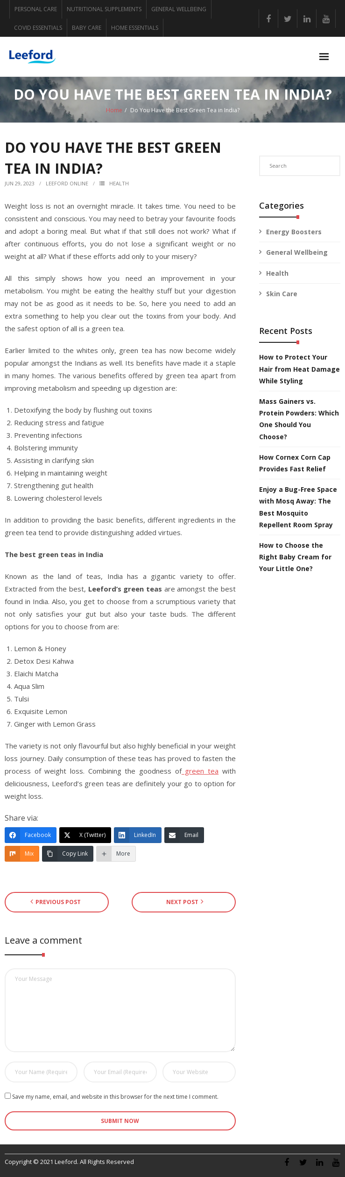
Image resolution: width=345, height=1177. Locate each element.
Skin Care (281, 293)
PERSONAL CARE (35, 9)
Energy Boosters (294, 231)
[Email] (184, 835)
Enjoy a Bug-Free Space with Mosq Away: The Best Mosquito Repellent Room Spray (298, 507)
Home (114, 110)
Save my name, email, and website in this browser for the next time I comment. (115, 1097)
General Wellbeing (297, 252)
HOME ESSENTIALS (134, 28)
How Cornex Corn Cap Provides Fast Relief (295, 463)
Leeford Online (67, 183)
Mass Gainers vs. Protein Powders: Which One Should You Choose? (299, 419)
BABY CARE (86, 28)
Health (119, 183)
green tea (200, 771)
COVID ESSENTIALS (38, 28)
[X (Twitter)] (85, 835)
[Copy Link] (67, 854)
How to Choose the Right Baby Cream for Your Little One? (295, 557)
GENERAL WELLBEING (178, 9)
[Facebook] (30, 835)
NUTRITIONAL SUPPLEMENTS (104, 9)
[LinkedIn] (138, 835)
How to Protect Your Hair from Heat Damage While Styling (299, 369)
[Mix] (22, 854)
